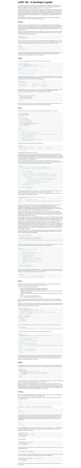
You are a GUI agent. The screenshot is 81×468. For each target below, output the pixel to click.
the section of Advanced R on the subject (32, 77)
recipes (19, 15)
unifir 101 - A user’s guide (44, 8)
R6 (25, 76)
